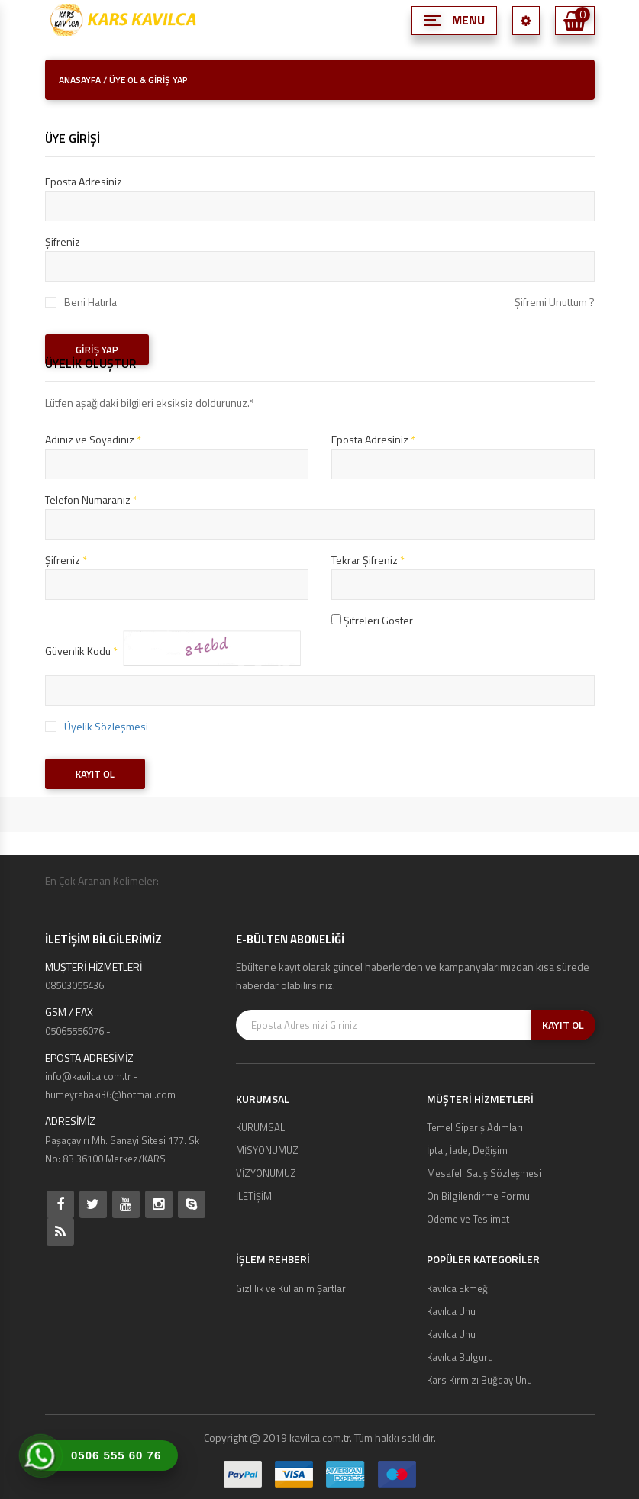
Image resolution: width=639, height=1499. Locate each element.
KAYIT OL (95, 774)
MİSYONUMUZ (267, 1150)
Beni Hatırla (90, 302)
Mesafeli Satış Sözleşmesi (484, 1173)
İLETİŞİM (254, 1196)
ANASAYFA (80, 80)
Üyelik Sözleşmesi (106, 726)
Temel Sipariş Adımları (475, 1127)
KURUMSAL (260, 1127)
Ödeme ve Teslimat (468, 1219)
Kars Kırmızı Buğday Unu (479, 1380)
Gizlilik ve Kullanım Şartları (292, 1288)
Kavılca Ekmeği (458, 1288)
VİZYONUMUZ (266, 1173)
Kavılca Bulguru (460, 1357)
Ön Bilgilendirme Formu (478, 1196)
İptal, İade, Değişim (467, 1150)
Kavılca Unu (451, 1311)
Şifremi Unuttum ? (555, 302)
